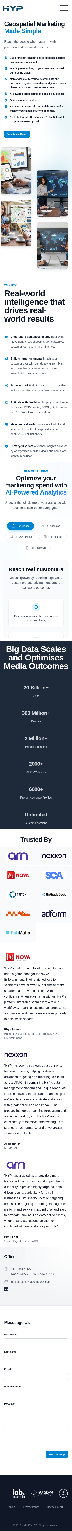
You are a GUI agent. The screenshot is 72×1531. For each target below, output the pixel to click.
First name (10, 1334)
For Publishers (36, 548)
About (12, 1507)
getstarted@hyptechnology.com (30, 1281)
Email (7, 1369)
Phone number (12, 1386)
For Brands (21, 526)
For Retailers (52, 537)
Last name (10, 1351)
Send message (56, 1454)
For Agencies (50, 526)
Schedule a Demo (17, 134)
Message (9, 1403)
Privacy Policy (31, 1507)
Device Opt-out (55, 1507)
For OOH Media (21, 537)
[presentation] (30, 1438)
